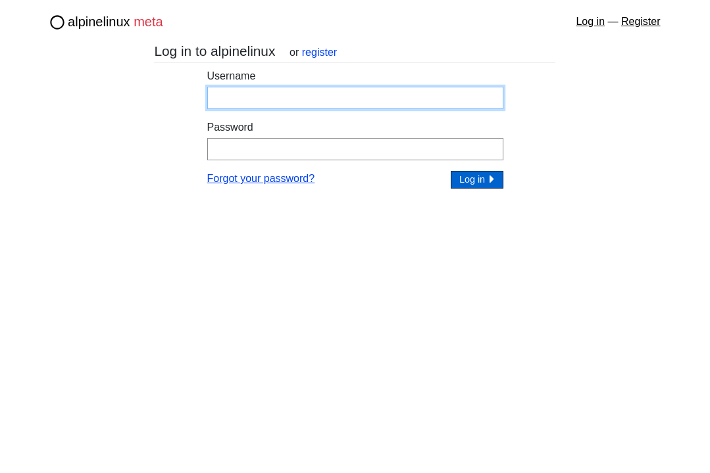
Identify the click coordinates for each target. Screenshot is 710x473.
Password (230, 127)
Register (641, 21)
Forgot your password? (261, 178)
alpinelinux (115, 21)
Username (231, 75)
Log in (590, 21)
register (319, 52)
